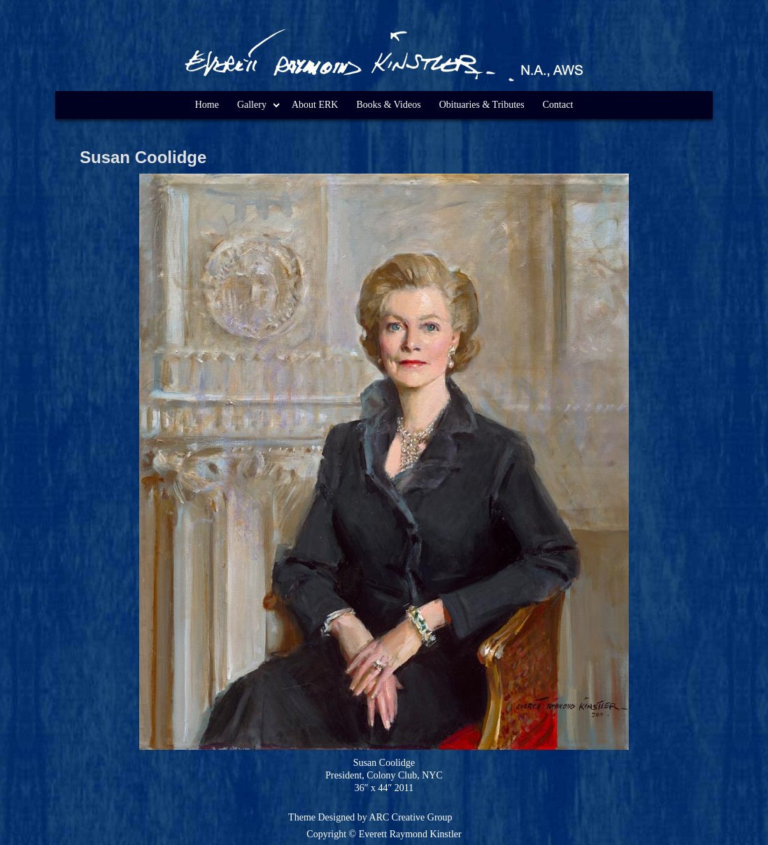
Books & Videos (388, 104)
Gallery (251, 104)
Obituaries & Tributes (482, 104)
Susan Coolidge (143, 157)
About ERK (315, 104)
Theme (301, 817)
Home (207, 104)
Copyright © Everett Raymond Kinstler (383, 834)
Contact (558, 104)
